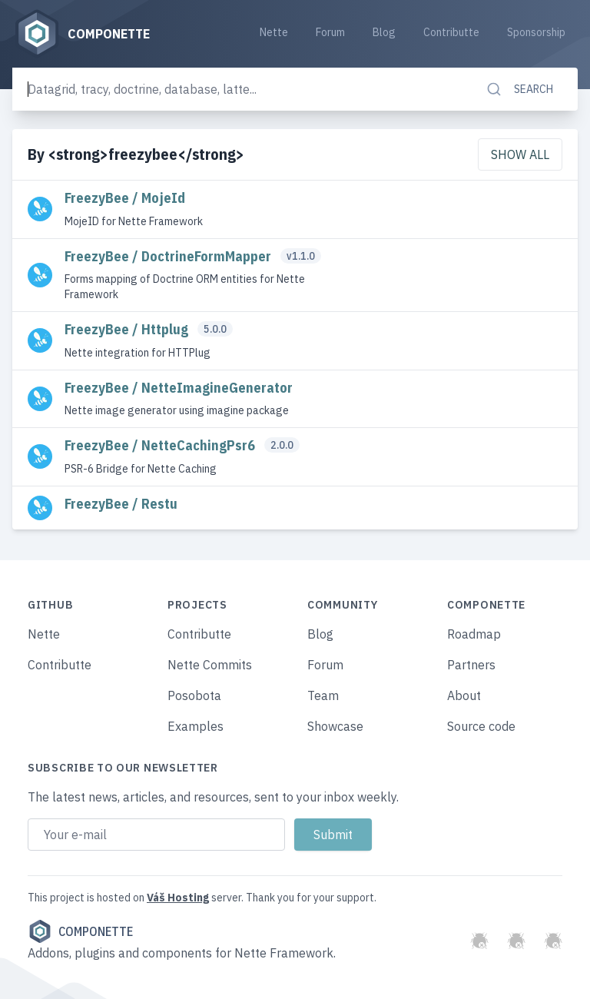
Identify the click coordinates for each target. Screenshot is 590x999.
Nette (274, 32)
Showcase (335, 726)
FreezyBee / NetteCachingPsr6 (161, 445)
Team (323, 695)
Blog (384, 32)
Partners (471, 664)
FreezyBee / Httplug (128, 329)
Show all (520, 154)
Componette (80, 931)
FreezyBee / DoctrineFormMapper (169, 256)
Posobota (194, 695)
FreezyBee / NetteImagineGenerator (179, 388)
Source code (481, 726)
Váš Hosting (178, 897)
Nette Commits (209, 664)
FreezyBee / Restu (121, 504)
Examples (195, 726)
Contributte (451, 32)
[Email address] (156, 834)
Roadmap (474, 634)
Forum (330, 32)
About (464, 695)
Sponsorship (536, 32)
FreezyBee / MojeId (125, 198)
